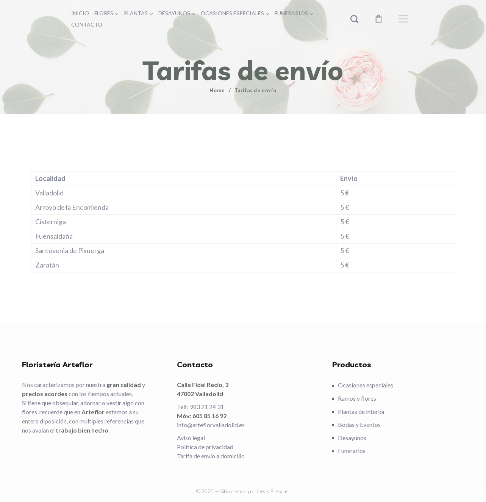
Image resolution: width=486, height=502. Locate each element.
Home (217, 90)
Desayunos (352, 437)
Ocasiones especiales (365, 385)
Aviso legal (191, 437)
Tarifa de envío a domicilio (211, 456)
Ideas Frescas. (273, 491)
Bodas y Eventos (359, 424)
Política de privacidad (205, 446)
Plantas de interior (361, 411)
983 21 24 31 (207, 406)
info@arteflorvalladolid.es (211, 424)
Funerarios (352, 450)
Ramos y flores (357, 398)
